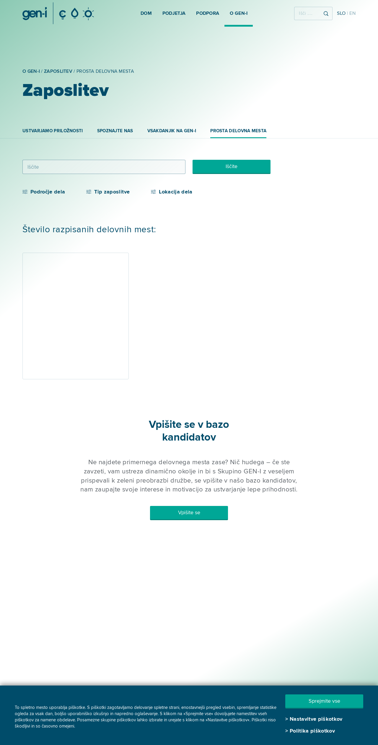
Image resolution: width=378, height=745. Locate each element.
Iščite (231, 166)
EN (352, 13)
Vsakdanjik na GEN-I (171, 130)
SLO (341, 13)
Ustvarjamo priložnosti (52, 130)
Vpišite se (189, 512)
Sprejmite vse (324, 701)
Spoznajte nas (115, 130)
